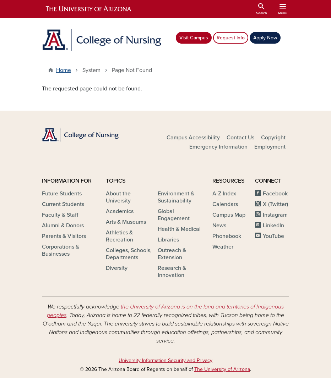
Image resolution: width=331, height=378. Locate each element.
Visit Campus (193, 38)
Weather (222, 246)
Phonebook (226, 236)
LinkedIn (273, 225)
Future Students (62, 193)
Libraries (168, 239)
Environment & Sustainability (176, 197)
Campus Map (228, 214)
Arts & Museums (126, 222)
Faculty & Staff (60, 214)
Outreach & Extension (172, 254)
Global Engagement (174, 215)
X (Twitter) (275, 204)
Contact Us (240, 137)
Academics (120, 211)
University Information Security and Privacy (165, 360)
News (219, 225)
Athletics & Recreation (119, 236)
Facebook (275, 193)
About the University (118, 197)
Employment (270, 146)
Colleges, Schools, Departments (129, 254)
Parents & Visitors (64, 236)
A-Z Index (224, 193)
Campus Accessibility (193, 137)
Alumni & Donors (63, 225)
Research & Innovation (172, 272)
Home (63, 70)
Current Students (63, 204)
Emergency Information (218, 146)
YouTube (273, 236)
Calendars (225, 204)
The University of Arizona (222, 369)
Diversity (116, 268)
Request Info (231, 38)
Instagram (275, 214)
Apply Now (265, 38)
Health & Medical (179, 229)
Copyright (273, 137)
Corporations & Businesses (60, 250)
